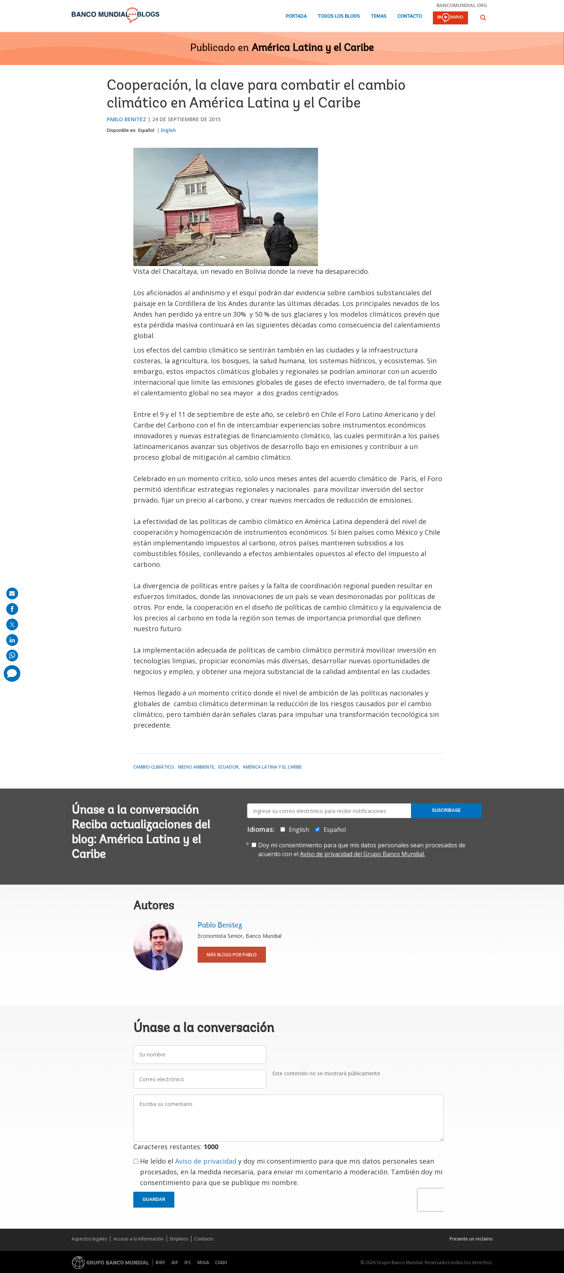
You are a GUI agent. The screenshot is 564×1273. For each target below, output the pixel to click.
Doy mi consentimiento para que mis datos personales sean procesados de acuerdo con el (361, 849)
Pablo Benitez (126, 119)
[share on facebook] (12, 609)
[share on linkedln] (12, 640)
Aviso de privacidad (205, 1161)
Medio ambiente (196, 767)
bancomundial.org (462, 5)
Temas (378, 16)
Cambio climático (153, 767)
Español (146, 130)
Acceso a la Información (138, 1239)
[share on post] (12, 624)
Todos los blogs (339, 16)
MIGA (203, 1262)
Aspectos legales (89, 1239)
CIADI (221, 1262)
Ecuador (228, 767)
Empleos (179, 1239)
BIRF (160, 1262)
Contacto (409, 16)
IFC (187, 1262)
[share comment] (12, 673)
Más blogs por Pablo (232, 955)
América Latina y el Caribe (313, 48)
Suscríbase (446, 810)
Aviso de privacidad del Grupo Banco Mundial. (362, 854)
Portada (296, 16)
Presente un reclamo (471, 1239)
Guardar (154, 1199)
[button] (483, 17)
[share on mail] (12, 593)
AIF (174, 1262)
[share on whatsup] (12, 655)
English (168, 130)
